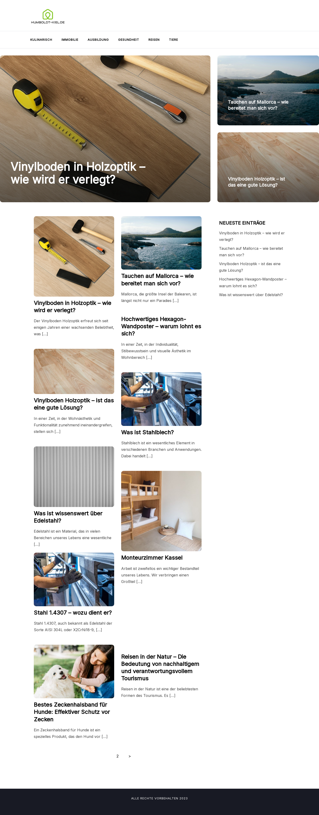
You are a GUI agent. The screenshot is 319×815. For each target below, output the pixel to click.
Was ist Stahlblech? (147, 432)
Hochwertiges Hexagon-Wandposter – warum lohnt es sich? (161, 326)
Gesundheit (128, 39)
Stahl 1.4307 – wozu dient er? (73, 612)
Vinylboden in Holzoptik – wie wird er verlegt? (77, 173)
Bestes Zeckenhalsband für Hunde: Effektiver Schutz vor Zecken (72, 712)
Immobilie (70, 39)
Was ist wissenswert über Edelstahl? (251, 294)
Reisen (154, 39)
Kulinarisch (41, 39)
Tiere (173, 39)
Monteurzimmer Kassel (151, 557)
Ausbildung (98, 39)
